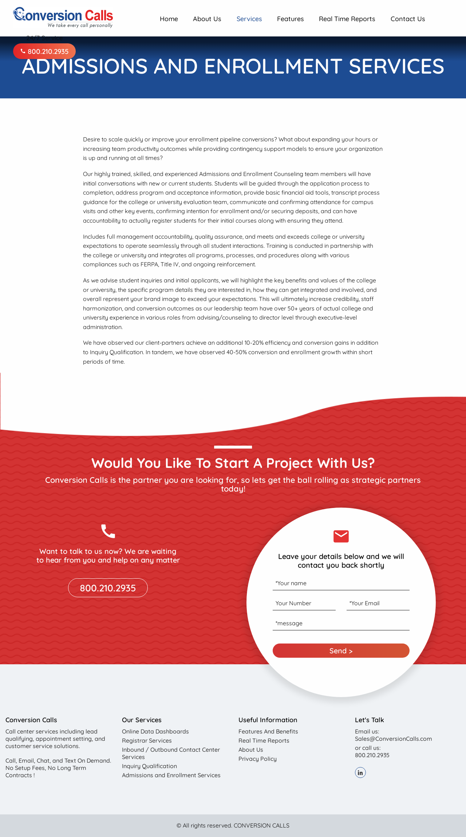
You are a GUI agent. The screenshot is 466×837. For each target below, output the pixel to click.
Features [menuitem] (290, 19)
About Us (250, 749)
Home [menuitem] (169, 19)
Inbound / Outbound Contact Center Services (171, 753)
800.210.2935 (44, 51)
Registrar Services (147, 740)
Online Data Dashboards (155, 731)
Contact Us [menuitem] (408, 19)
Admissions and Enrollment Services (171, 775)
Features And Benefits (268, 731)
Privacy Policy (257, 758)
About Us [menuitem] (207, 19)
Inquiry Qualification (149, 766)
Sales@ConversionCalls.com (393, 738)
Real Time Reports (263, 740)
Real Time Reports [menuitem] (347, 19)
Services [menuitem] (249, 19)
